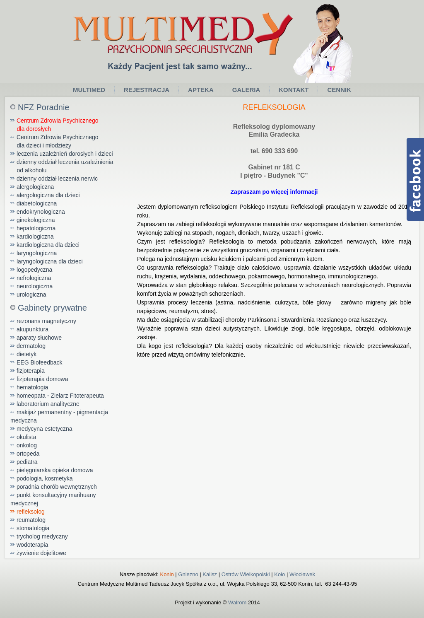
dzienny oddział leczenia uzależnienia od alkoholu (61, 166)
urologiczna (31, 294)
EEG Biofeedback (40, 362)
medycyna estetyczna (44, 428)
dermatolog (31, 346)
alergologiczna (35, 186)
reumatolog (31, 520)
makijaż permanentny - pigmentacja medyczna (59, 416)
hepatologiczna (36, 228)
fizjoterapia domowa (42, 379)
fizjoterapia (31, 370)
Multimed (89, 89)
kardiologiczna (35, 236)
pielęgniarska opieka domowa (55, 470)
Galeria (246, 89)
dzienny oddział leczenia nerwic (57, 178)
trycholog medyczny (42, 536)
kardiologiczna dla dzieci (48, 244)
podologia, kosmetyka (44, 478)
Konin (166, 574)
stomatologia (33, 528)
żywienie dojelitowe (41, 553)
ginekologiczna (36, 220)
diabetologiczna (37, 203)
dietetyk (26, 354)
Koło (279, 574)
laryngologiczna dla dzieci (50, 261)
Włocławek (302, 574)
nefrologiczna (34, 278)
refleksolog (31, 511)
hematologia (32, 387)
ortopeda (28, 453)
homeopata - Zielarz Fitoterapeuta (60, 395)
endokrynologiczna (41, 211)
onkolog (27, 445)
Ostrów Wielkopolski (246, 574)
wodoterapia (32, 544)
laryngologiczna (37, 253)
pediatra (27, 462)
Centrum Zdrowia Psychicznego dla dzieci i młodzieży (54, 141)
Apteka (201, 89)
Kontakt (293, 89)
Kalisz (209, 574)
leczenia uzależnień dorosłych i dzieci (65, 153)
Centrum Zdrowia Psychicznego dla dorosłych (54, 124)
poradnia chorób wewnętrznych (57, 486)
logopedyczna (34, 269)
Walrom (237, 602)
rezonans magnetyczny (46, 321)
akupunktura (32, 329)
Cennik (339, 89)
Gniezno (188, 574)
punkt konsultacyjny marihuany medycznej (53, 499)
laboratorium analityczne (48, 404)
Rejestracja (146, 89)
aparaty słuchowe (39, 337)
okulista (26, 437)
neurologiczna (35, 286)
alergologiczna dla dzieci (48, 195)
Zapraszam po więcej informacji (274, 191)
